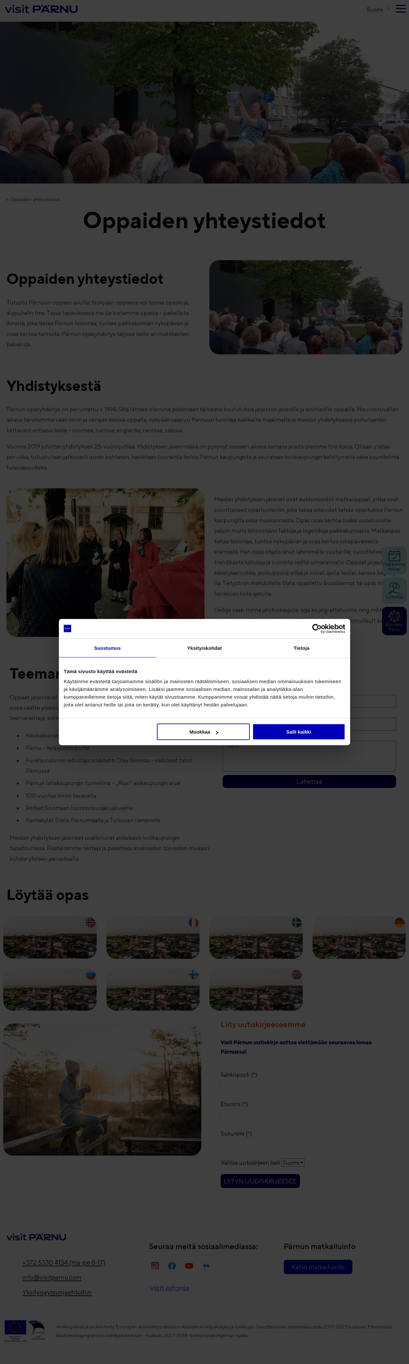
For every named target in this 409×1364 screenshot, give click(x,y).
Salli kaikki (298, 732)
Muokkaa (204, 732)
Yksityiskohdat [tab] (204, 647)
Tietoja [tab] (302, 647)
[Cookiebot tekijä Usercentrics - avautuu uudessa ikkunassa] (317, 628)
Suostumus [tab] (107, 647)
